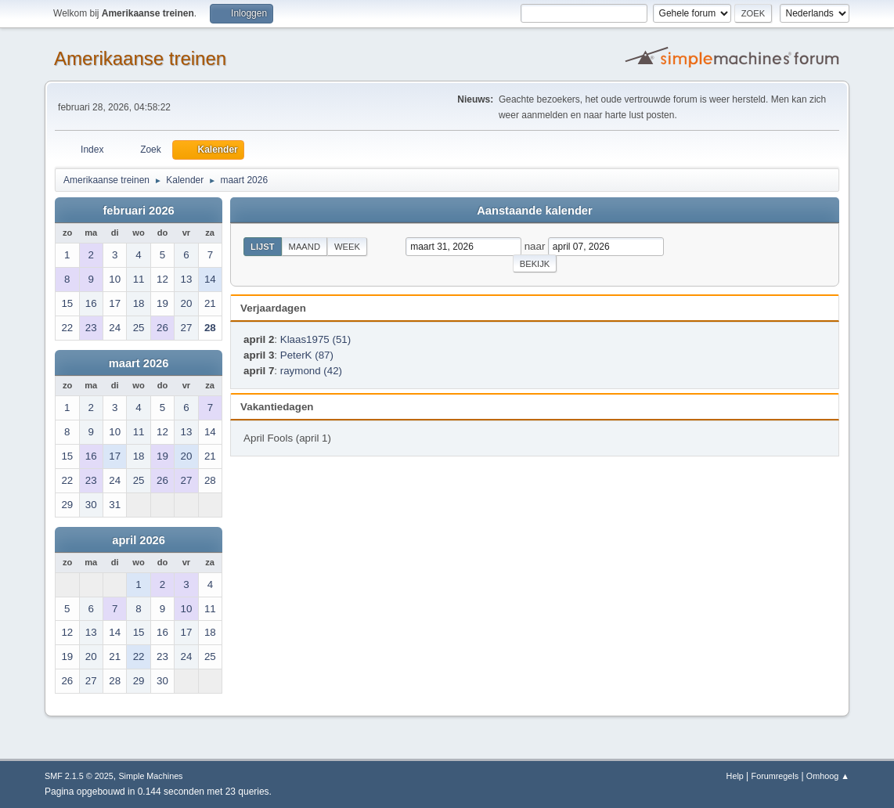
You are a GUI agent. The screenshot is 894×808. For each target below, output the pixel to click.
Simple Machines (150, 776)
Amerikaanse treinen (140, 58)
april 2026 (138, 540)
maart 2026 (139, 363)
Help (735, 776)
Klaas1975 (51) (315, 339)
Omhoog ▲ (827, 776)
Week (347, 246)
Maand (304, 246)
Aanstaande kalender (534, 210)
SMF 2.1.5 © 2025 (79, 776)
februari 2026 (138, 210)
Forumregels (775, 776)
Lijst (262, 246)
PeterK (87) (306, 355)
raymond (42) (311, 371)
